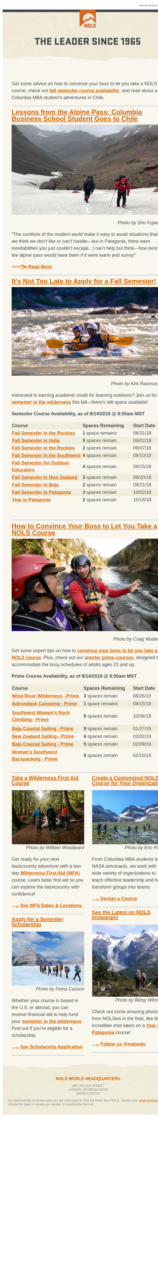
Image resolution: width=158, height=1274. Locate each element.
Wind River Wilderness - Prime (45, 696)
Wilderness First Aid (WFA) (50, 873)
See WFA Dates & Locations (51, 905)
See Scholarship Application (51, 1046)
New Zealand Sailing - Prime (43, 736)
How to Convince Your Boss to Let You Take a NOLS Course (84, 529)
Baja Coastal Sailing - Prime (42, 728)
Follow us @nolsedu (123, 1044)
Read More (40, 266)
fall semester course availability (84, 90)
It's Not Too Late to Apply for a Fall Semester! (84, 281)
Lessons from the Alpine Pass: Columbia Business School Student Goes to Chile (77, 115)
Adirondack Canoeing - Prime (44, 703)
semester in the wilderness (41, 402)
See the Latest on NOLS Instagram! (121, 914)
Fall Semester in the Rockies (43, 433)
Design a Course (118, 898)
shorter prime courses (108, 657)
